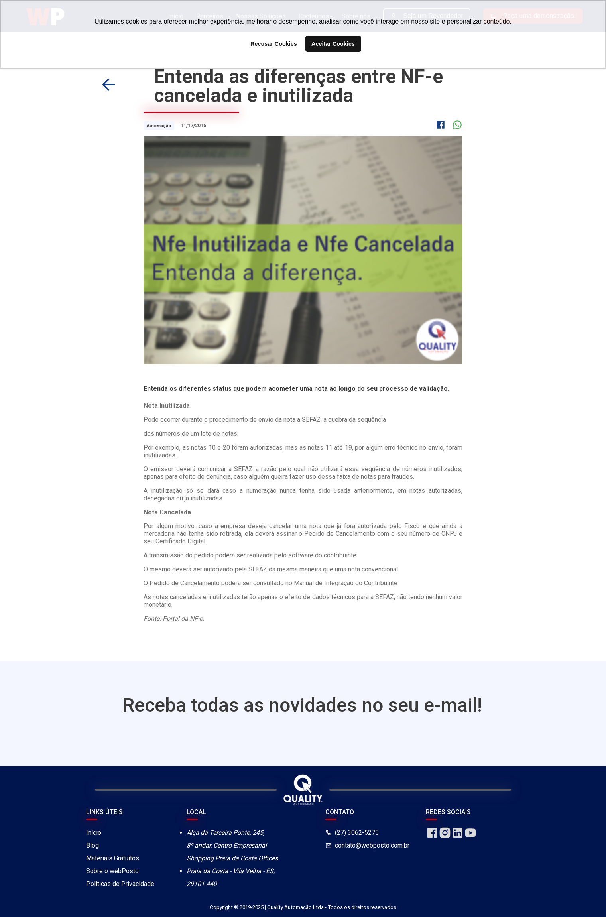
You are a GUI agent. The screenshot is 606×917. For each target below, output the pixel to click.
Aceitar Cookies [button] (333, 44)
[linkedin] (457, 837)
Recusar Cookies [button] (273, 44)
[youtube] (470, 837)
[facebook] (432, 837)
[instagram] (445, 837)
